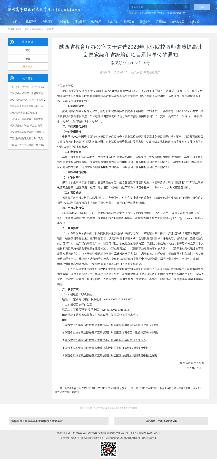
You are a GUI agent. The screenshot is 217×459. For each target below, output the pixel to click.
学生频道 (112, 21)
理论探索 (80, 21)
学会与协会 (122, 408)
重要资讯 (31, 21)
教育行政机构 (86, 408)
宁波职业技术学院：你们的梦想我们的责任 (32, 93)
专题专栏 (194, 21)
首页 (14, 21)
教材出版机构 (109, 408)
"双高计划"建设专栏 (176, 13)
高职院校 (98, 408)
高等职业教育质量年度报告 (152, 13)
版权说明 (65, 438)
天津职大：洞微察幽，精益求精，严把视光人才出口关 (38, 119)
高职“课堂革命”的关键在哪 (23, 112)
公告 (27, 58)
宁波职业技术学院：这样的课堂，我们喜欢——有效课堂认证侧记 (44, 86)
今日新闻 (47, 21)
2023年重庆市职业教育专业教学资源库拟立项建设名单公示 (171, 388)
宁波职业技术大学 (167, 421)
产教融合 (161, 21)
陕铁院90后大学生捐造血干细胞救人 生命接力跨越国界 (39, 99)
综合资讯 (64, 21)
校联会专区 (177, 21)
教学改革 (96, 21)
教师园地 (129, 21)
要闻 (27, 50)
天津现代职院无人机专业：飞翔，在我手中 (32, 138)
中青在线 (133, 408)
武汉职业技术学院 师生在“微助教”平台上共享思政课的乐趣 (40, 125)
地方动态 (49, 29)
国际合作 (145, 21)
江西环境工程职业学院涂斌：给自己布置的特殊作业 (37, 106)
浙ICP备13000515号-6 (149, 433)
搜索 (202, 7)
